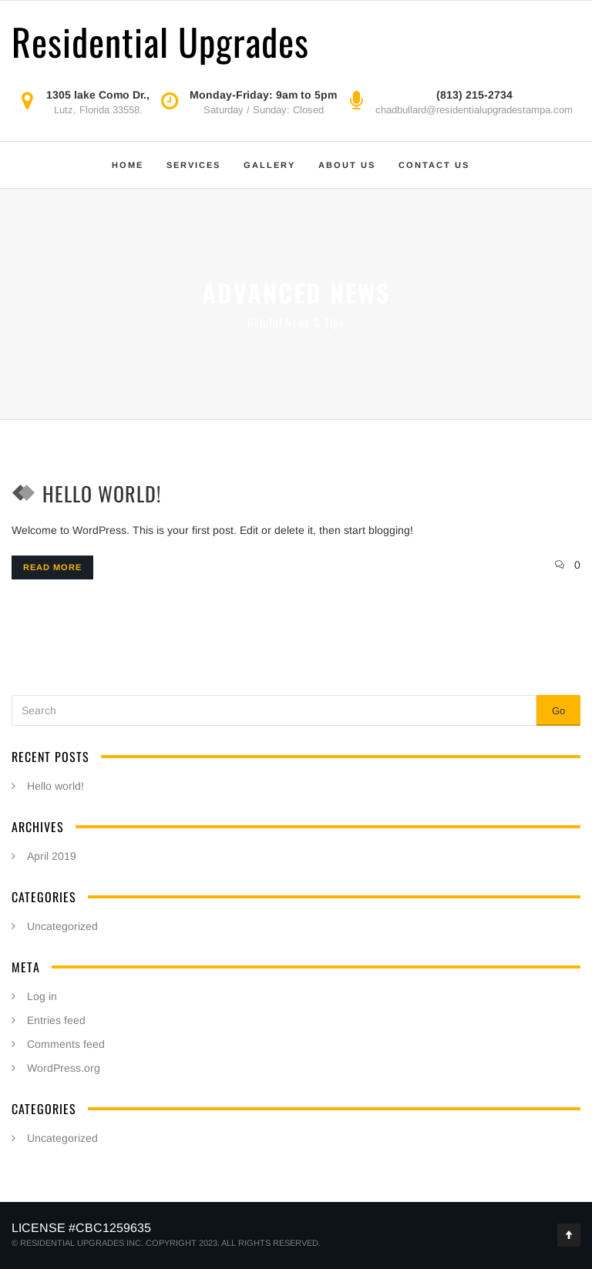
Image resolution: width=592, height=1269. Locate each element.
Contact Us (434, 165)
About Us (346, 165)
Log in (42, 996)
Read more (52, 567)
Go (558, 711)
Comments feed (66, 1044)
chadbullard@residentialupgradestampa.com (474, 110)
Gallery (269, 165)
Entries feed (56, 1020)
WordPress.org (63, 1068)
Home (127, 165)
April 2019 (51, 856)
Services (193, 165)
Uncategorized (62, 926)
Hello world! (101, 493)
